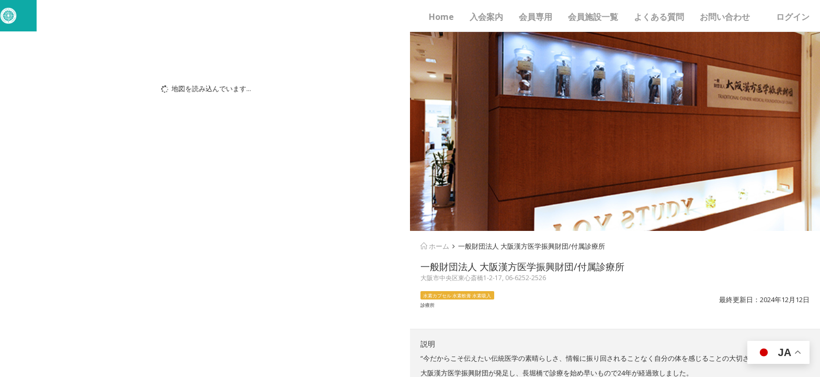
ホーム (434, 246)
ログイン (793, 17)
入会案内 (486, 17)
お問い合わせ (725, 17)
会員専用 (535, 17)
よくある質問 (659, 17)
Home (441, 17)
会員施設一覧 (593, 17)
